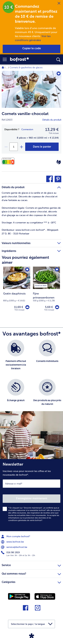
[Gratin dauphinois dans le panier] (27, 307)
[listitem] (40, 285)
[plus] (21, 147)
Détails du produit (51, 119)
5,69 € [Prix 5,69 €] (49, 307)
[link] (24, 59)
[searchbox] (58, 59)
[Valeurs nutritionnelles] (9, 161)
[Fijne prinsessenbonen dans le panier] (57, 307)
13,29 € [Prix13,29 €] (52, 129)
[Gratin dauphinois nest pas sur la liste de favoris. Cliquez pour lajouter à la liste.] (27, 269)
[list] (31, 377)
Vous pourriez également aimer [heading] (25, 260)
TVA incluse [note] (49, 310)
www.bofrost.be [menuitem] (13, 542)
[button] (6, 59)
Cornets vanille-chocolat (25, 113)
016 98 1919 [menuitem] (11, 552)
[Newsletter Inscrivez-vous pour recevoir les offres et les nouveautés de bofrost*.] (31, 495)
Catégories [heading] (31, 581)
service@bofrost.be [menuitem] (14, 547)
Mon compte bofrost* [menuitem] (16, 536)
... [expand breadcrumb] (7, 67)
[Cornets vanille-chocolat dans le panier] (42, 147)
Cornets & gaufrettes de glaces (26, 67)
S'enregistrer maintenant (31, 498)
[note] (46, 297)
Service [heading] (31, 564)
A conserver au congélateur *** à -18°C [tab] (29, 222)
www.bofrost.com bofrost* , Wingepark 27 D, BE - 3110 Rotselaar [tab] (30, 232)
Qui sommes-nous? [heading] (31, 573)
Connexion (27, 129)
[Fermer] (59, 3)
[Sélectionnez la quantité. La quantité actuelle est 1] (13, 147)
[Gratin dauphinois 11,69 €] (16, 291)
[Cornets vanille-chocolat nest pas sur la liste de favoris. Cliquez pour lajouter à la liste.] (58, 73)
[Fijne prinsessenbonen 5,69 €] (46, 291)
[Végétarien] (58, 162)
